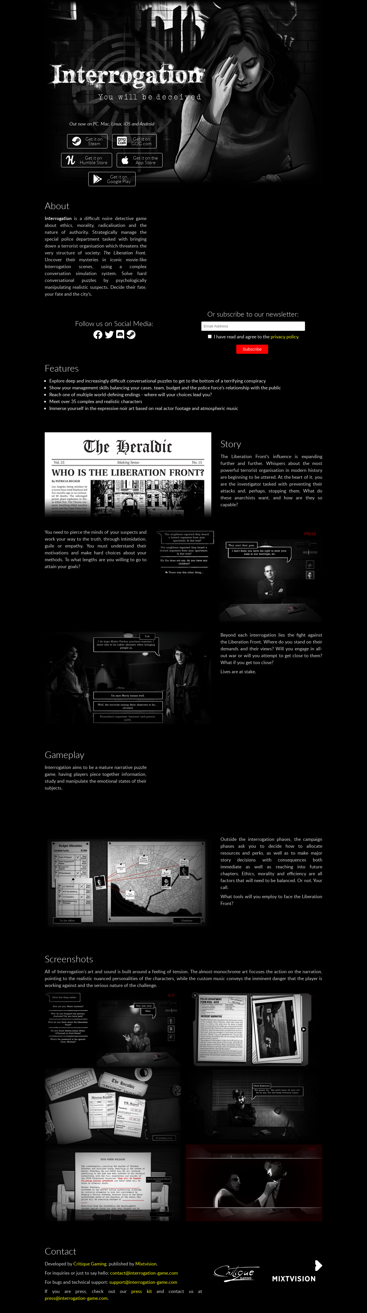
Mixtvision (146, 1264)
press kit (141, 1291)
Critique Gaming (89, 1264)
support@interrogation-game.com (143, 1282)
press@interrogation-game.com (76, 1298)
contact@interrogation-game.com (144, 1273)
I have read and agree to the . (253, 336)
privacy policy (284, 336)
